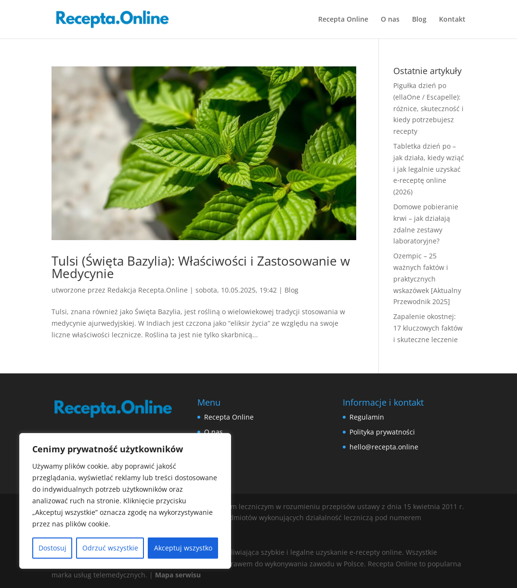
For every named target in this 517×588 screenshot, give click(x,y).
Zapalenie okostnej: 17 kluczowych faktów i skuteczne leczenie (428, 328)
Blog (419, 20)
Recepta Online (343, 20)
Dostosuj (52, 547)
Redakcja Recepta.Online (147, 289)
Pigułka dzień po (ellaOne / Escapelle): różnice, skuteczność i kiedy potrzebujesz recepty (428, 108)
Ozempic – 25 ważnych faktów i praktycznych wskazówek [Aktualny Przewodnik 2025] (427, 278)
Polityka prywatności (382, 431)
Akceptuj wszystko (183, 547)
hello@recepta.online (383, 446)
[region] (125, 501)
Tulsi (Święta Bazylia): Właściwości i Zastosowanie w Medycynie (201, 267)
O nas (390, 20)
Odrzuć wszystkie (110, 547)
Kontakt (452, 20)
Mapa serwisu (178, 574)
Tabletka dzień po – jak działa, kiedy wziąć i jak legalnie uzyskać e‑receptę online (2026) (428, 168)
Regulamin (366, 417)
